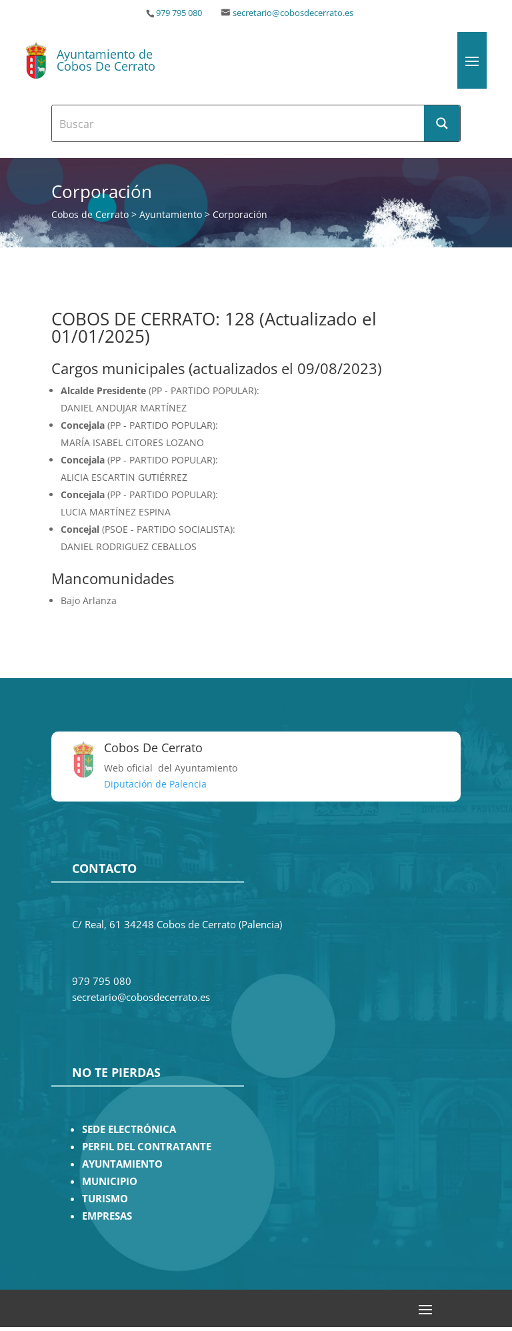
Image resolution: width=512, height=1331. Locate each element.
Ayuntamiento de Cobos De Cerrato (106, 60)
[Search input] (238, 123)
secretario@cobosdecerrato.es (293, 13)
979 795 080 (179, 13)
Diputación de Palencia (155, 784)
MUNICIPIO (109, 1181)
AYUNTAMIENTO (122, 1164)
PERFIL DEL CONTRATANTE (146, 1147)
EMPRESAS (107, 1216)
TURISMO (105, 1199)
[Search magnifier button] (442, 123)
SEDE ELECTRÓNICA (129, 1129)
